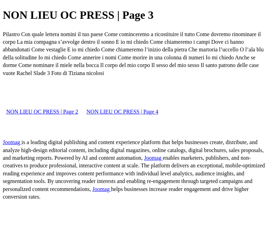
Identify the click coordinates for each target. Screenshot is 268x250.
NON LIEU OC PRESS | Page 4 (123, 112)
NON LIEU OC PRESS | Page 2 (42, 112)
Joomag (12, 142)
